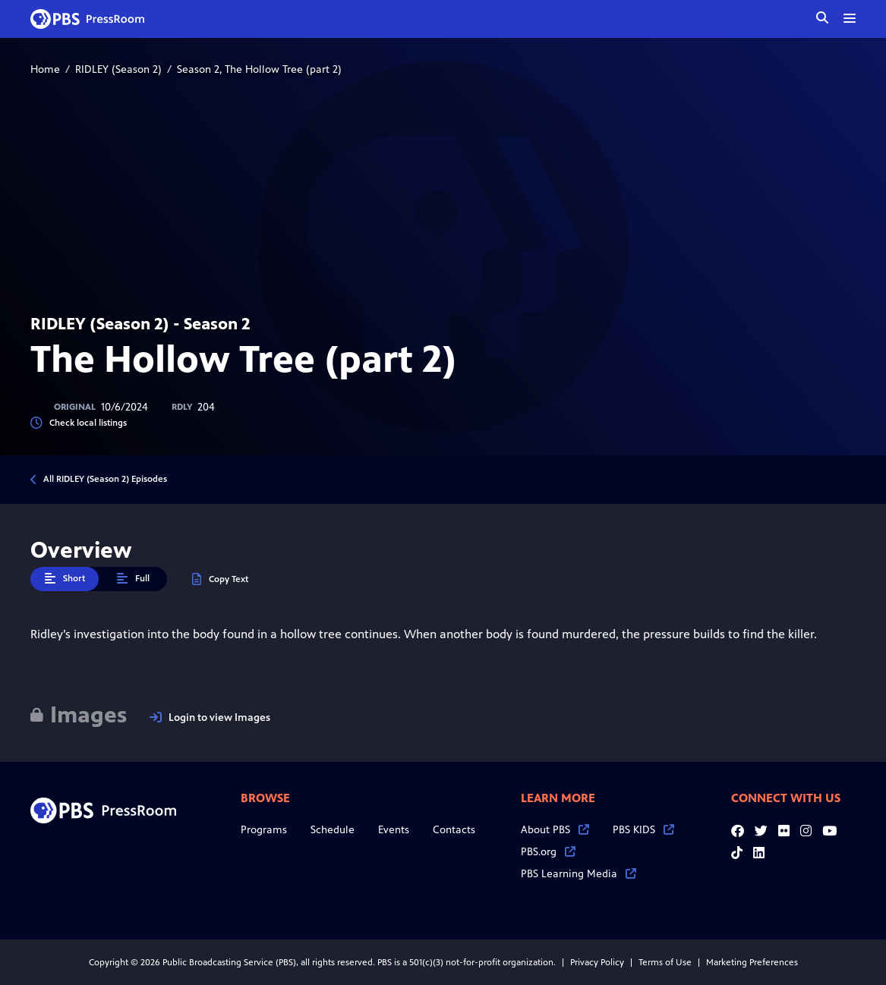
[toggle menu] (849, 18)
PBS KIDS (643, 829)
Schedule (333, 829)
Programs (264, 829)
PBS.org (548, 851)
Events (393, 829)
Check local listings (78, 423)
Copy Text (220, 579)
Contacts (454, 829)
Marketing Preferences (752, 962)
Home (45, 69)
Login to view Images (210, 717)
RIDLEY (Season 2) (118, 69)
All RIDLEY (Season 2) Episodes (105, 479)
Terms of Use (665, 962)
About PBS (555, 829)
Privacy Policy (597, 962)
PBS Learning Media (578, 873)
